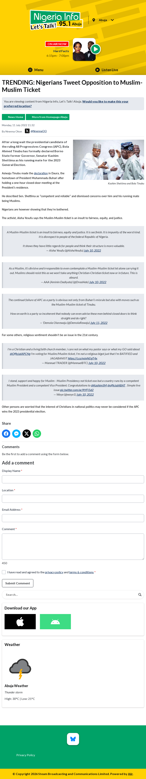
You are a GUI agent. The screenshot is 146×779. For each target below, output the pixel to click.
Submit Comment (17, 583)
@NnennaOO (36, 131)
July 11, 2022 (98, 322)
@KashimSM (99, 385)
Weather (12, 644)
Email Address (12, 509)
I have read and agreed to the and (51, 572)
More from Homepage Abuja (49, 117)
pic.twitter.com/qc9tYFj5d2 (77, 390)
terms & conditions (81, 572)
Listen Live (106, 70)
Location (8, 490)
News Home (15, 117)
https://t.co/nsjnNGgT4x (82, 358)
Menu (35, 70)
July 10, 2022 (92, 250)
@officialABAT (116, 385)
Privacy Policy (25, 755)
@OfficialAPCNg (20, 353)
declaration (41, 173)
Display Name (12, 470)
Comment (9, 528)
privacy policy (54, 572)
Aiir (130, 774)
